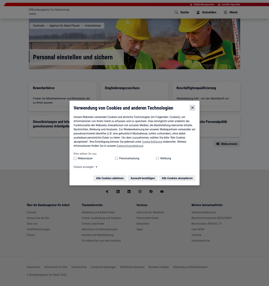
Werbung (145, 157)
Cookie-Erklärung (151, 140)
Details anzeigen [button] (83, 165)
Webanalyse (84, 157)
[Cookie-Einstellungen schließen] (193, 107)
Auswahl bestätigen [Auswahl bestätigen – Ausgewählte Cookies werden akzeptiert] (143, 175)
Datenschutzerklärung (129, 144)
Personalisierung (118, 157)
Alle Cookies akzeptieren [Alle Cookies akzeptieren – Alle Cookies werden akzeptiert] (178, 175)
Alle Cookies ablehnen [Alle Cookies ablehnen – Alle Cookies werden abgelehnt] (111, 175)
